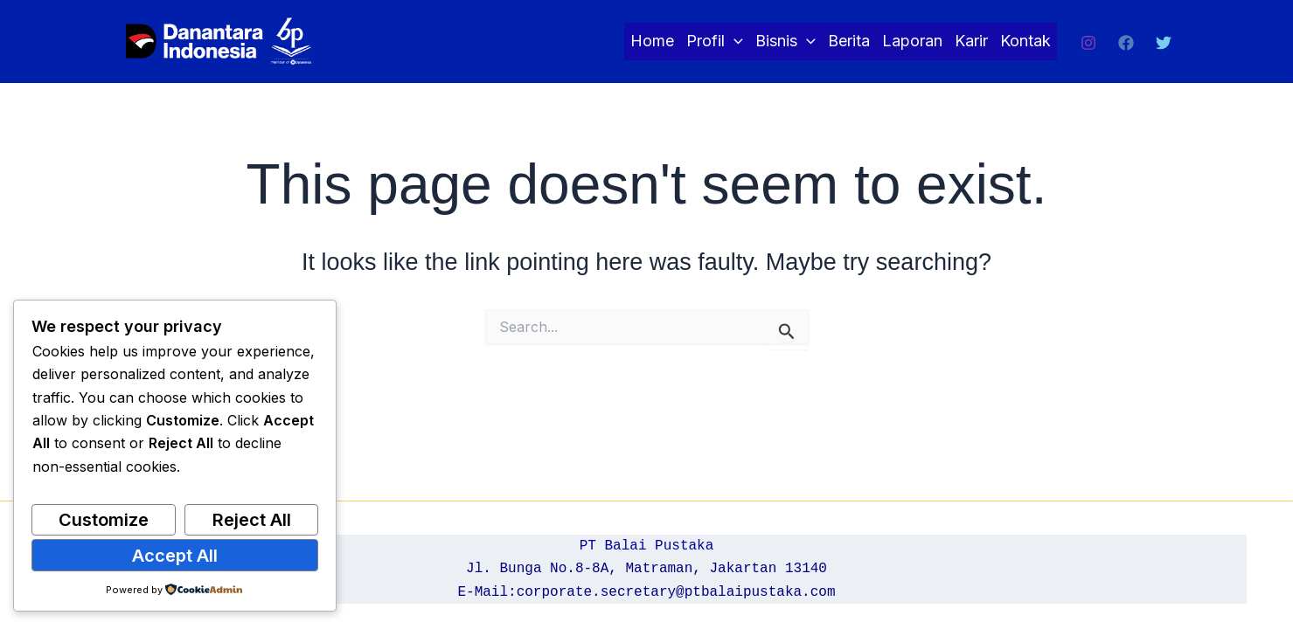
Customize (104, 519)
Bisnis (785, 41)
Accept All (175, 555)
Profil (714, 41)
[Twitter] (1163, 43)
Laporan (912, 40)
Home (652, 40)
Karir (971, 40)
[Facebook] (1126, 43)
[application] (734, 41)
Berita (849, 40)
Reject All (251, 519)
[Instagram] (1088, 43)
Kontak (1025, 40)
